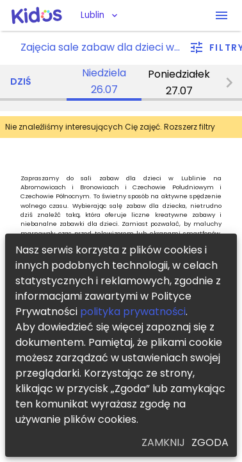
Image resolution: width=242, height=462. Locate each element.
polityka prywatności (133, 311)
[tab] (104, 83)
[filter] (216, 48)
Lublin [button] (92, 15)
